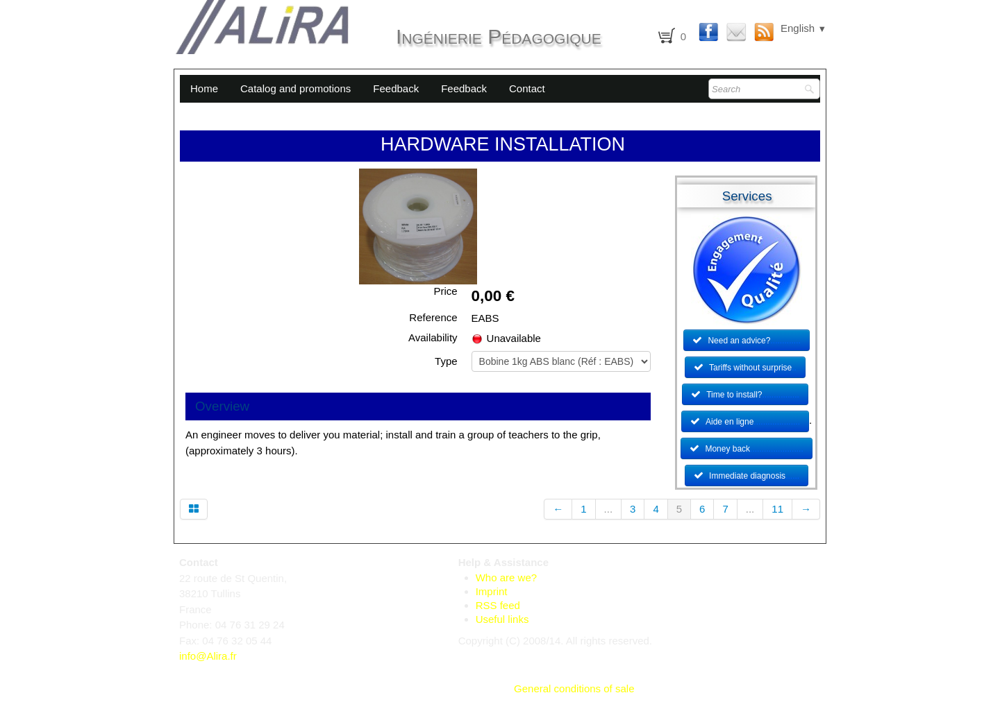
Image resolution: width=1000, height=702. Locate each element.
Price (445, 291)
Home (204, 88)
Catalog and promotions (295, 88)
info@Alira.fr (208, 656)
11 (777, 509)
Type (446, 361)
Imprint (492, 591)
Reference (433, 317)
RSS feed (498, 605)
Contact (527, 88)
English (803, 28)
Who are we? (506, 577)
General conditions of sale (574, 688)
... (608, 509)
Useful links (502, 619)
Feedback (396, 88)
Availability (433, 337)
